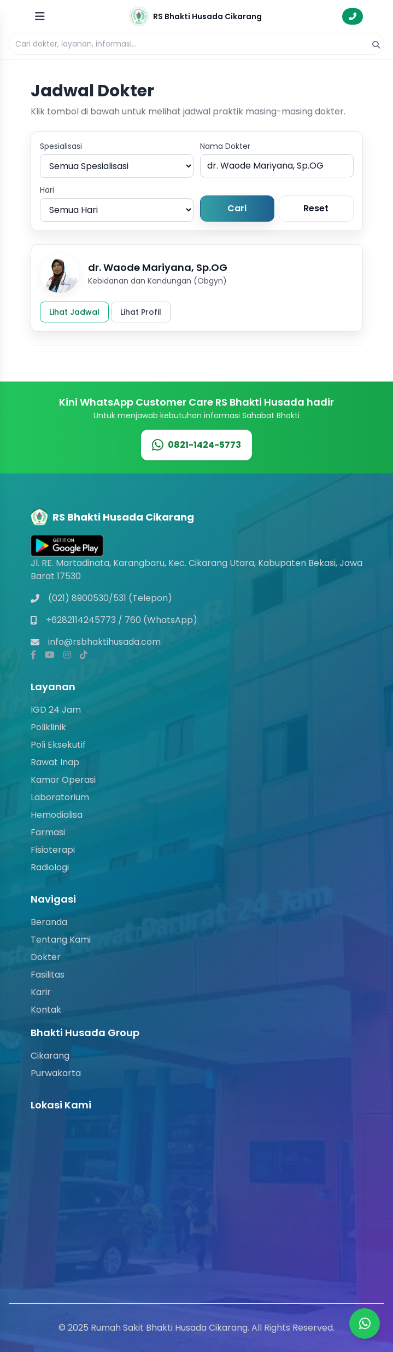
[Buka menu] (40, 16)
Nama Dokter (225, 146)
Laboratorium (60, 797)
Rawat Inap (55, 762)
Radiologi (50, 867)
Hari (47, 189)
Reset (316, 208)
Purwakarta (56, 1073)
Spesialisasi (61, 146)
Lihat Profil (140, 312)
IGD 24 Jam (56, 709)
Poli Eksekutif (58, 744)
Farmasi (48, 832)
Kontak (46, 1009)
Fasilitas (47, 974)
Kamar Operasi (63, 779)
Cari (237, 208)
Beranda (49, 922)
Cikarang (50, 1055)
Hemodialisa (57, 814)
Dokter (46, 957)
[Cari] (376, 44)
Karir (41, 992)
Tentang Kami (61, 939)
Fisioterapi (53, 849)
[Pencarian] (196, 44)
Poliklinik (48, 727)
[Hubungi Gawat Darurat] (352, 16)
